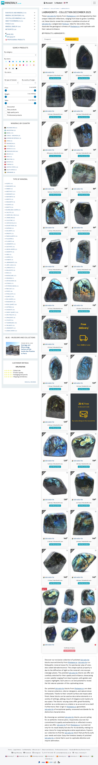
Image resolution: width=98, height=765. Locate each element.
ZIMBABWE (11, 172)
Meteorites (10, 29)
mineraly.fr (10, 756)
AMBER (9, 188)
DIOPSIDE (10, 228)
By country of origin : (28, 80)
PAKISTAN (10, 159)
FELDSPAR (10, 238)
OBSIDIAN (10, 278)
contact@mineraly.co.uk (63, 752)
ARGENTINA (11, 130)
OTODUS (9, 283)
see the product (55, 78)
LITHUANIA (11, 146)
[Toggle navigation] (94, 3)
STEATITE (9, 320)
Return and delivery (48, 749)
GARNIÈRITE (10, 244)
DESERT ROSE (11, 225)
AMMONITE (10, 194)
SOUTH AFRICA (12, 169)
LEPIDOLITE (10, 267)
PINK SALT (10, 288)
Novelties (9, 34)
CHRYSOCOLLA (11, 223)
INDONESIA (11, 143)
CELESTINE (10, 220)
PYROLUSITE (10, 294)
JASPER (9, 257)
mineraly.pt (84, 756)
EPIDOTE (9, 233)
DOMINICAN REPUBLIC (14, 138)
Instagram (36, 752)
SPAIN (9, 141)
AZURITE (9, 204)
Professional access (61, 749)
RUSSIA (10, 161)
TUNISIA (10, 164)
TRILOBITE (10, 325)
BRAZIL (10, 133)
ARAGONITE (10, 202)
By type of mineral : (11, 80)
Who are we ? (36, 749)
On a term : (8, 72)
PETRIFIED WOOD (12, 286)
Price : (6, 88)
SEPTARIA (10, 307)
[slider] (6, 90)
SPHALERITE (10, 317)
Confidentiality (26, 749)
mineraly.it (49, 756)
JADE (8, 254)
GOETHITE (10, 246)
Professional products (15, 40)
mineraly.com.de (36, 756)
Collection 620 (72, 39)
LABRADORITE (11, 262)
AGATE (9, 183)
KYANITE (9, 259)
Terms (10, 749)
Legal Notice (17, 749)
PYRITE (9, 291)
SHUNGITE (10, 309)
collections (55, 8)
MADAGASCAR (12, 151)
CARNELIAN (10, 217)
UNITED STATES (12, 167)
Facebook (27, 752)
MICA (8, 273)
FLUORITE (10, 241)
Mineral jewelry (13, 26)
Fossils (9, 24)
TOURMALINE (11, 322)
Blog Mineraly (17, 752)
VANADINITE (11, 328)
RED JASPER (10, 299)
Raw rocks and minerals (15, 13)
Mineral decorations (14, 15)
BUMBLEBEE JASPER (13, 210)
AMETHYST (10, 191)
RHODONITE (10, 301)
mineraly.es (61, 756)
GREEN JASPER (11, 249)
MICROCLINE (11, 275)
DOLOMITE (10, 230)
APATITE (9, 199)
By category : (8, 52)
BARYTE (9, 207)
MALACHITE (10, 270)
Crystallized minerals (15, 18)
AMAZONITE (11, 186)
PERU (9, 156)
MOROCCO (11, 148)
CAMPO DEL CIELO (12, 215)
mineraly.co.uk (22, 756)
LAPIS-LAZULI (11, 265)
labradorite (48, 72)
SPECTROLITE (11, 315)
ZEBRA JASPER (11, 330)
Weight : (7, 94)
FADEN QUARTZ (11, 236)
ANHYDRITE (10, 196)
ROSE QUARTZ (11, 304)
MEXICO (10, 154)
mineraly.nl (73, 756)
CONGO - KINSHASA (13, 135)
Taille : (7, 100)
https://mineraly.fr (80, 752)
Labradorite (65, 8)
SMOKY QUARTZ (12, 312)
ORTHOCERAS (11, 280)
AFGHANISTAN (12, 127)
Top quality (10, 37)
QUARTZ (10, 296)
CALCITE (10, 212)
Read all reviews (30, 382)
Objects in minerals (14, 21)
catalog (46, 8)
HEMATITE (10, 252)
